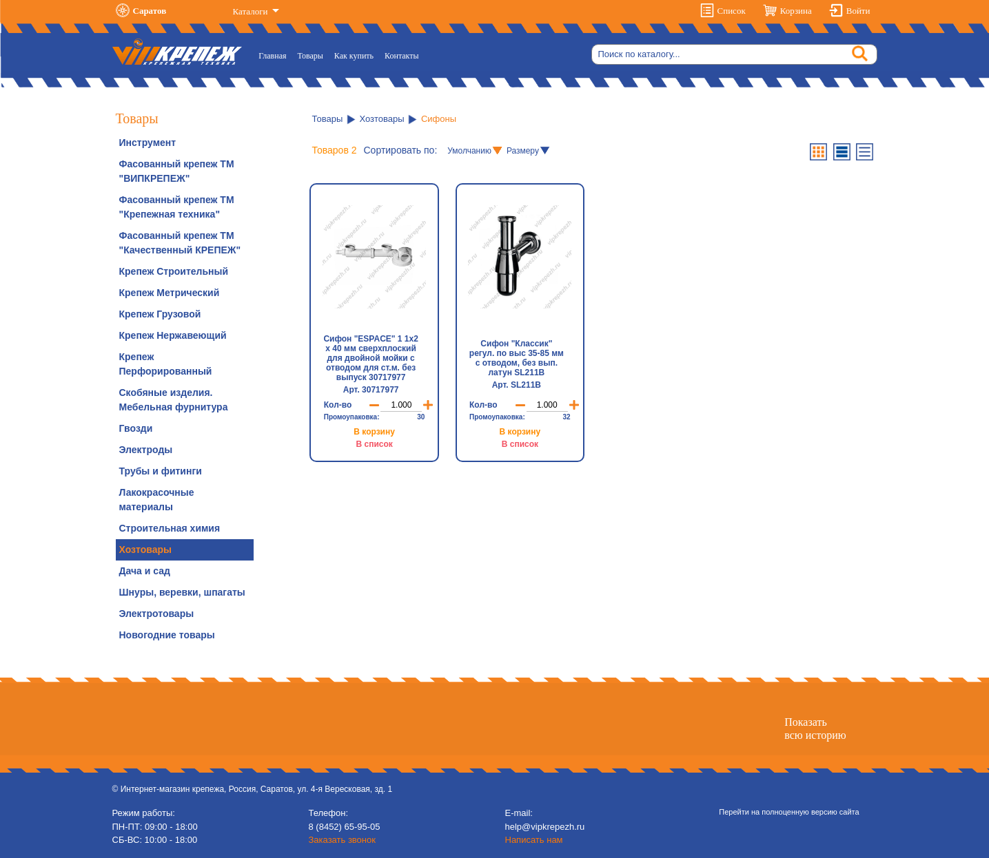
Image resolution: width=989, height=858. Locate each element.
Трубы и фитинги (160, 471)
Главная (275, 55)
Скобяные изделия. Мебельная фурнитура (173, 399)
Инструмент (147, 142)
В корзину (374, 432)
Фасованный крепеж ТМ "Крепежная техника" (176, 207)
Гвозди (136, 428)
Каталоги (251, 11)
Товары (310, 56)
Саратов (150, 11)
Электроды (146, 449)
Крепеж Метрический (169, 292)
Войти (858, 11)
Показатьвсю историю (815, 728)
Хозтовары (145, 549)
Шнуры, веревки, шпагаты (182, 592)
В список (374, 444)
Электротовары (156, 613)
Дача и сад (144, 570)
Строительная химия (170, 528)
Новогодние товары (167, 634)
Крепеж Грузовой (160, 314)
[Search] (734, 54)
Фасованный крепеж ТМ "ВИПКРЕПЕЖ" (176, 171)
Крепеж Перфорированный (165, 364)
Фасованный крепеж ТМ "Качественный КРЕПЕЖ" (180, 242)
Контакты (402, 56)
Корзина (796, 11)
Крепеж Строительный (174, 271)
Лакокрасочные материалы (156, 499)
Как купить (354, 56)
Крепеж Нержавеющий (173, 335)
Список (731, 11)
